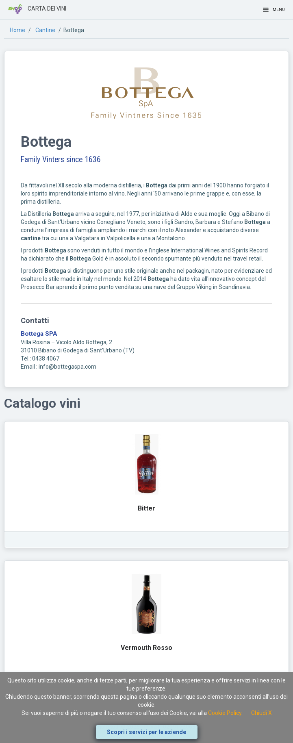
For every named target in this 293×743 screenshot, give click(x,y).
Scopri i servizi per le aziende (146, 732)
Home (17, 30)
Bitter (146, 508)
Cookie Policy (224, 713)
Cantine (45, 30)
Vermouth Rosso (146, 648)
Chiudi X (261, 713)
